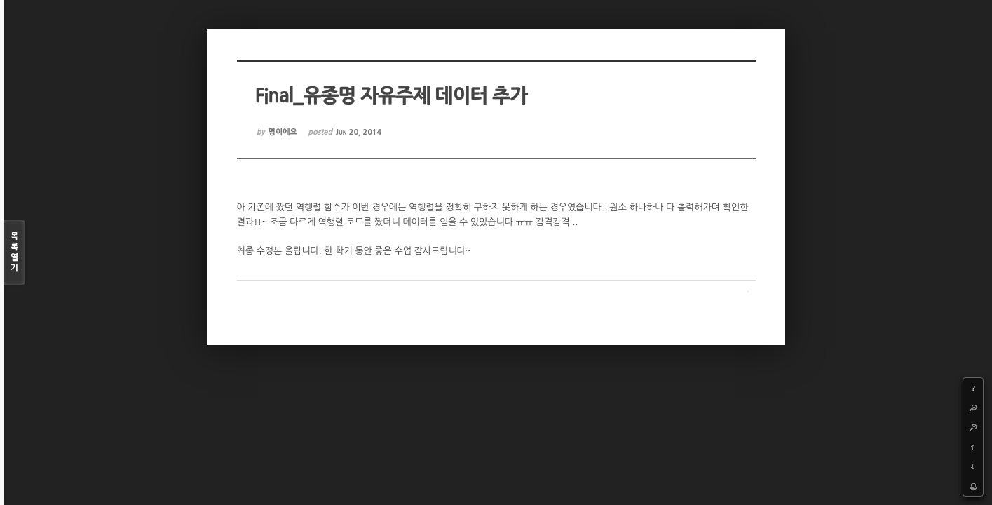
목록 (14, 253)
